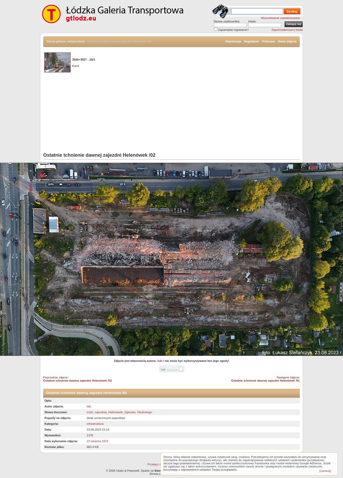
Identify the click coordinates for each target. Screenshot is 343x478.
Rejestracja (233, 41)
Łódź (90, 412)
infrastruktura (76, 41)
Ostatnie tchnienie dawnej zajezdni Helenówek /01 (265, 380)
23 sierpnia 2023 (97, 441)
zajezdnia (101, 412)
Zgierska (129, 412)
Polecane (268, 41)
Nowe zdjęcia (287, 41)
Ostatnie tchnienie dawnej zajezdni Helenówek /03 (77, 380)
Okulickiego (144, 412)
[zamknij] (325, 470)
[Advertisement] (171, 113)
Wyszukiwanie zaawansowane (280, 17)
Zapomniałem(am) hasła (287, 29)
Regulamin (251, 41)
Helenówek (116, 412)
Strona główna (56, 41)
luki (159, 360)
